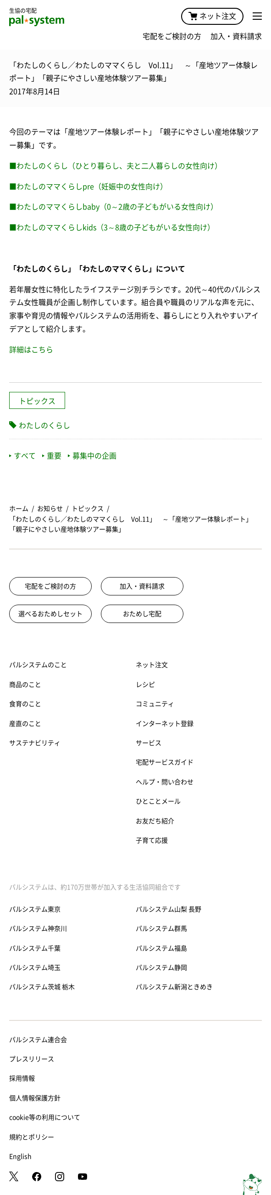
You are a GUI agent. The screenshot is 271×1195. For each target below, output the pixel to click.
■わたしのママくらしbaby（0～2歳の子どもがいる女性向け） (113, 206)
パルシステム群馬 (161, 928)
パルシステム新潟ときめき (174, 987)
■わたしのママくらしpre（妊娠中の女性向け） (88, 186)
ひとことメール (158, 801)
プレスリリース (31, 1059)
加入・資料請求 (236, 36)
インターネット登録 (165, 723)
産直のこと (25, 723)
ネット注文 (212, 16)
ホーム (18, 508)
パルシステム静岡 (161, 967)
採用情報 (22, 1078)
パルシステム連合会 (38, 1039)
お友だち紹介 (155, 821)
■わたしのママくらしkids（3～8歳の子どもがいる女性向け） (112, 227)
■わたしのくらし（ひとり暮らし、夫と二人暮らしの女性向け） (115, 166)
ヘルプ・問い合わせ (165, 782)
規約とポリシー (31, 1137)
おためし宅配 (142, 614)
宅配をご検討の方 (172, 36)
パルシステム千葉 (35, 948)
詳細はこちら (31, 349)
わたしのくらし (44, 425)
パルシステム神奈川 (38, 928)
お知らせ (50, 508)
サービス (148, 743)
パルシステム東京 (35, 909)
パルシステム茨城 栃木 (42, 987)
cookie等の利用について (44, 1117)
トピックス (37, 401)
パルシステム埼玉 (35, 967)
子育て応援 (152, 840)
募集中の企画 (92, 455)
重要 (51, 455)
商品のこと (25, 684)
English (20, 1156)
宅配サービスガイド (165, 762)
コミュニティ (155, 704)
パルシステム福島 (161, 948)
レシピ (145, 684)
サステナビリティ (35, 743)
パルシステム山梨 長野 (168, 909)
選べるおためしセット (50, 614)
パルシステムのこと (38, 665)
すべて (22, 455)
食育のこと (25, 704)
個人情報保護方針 (35, 1098)
